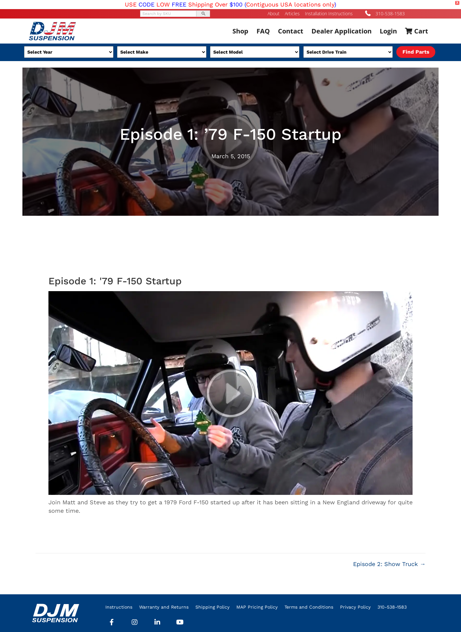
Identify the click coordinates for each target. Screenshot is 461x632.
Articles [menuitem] (292, 13)
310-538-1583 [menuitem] (392, 607)
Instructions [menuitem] (118, 607)
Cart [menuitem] (416, 31)
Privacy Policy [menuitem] (355, 607)
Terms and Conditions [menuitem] (308, 607)
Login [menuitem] (388, 31)
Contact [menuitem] (290, 31)
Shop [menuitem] (240, 31)
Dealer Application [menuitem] (341, 31)
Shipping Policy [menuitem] (212, 607)
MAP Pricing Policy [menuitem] (257, 607)
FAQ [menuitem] (263, 31)
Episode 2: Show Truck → (389, 564)
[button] (112, 622)
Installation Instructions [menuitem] (329, 13)
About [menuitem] (274, 13)
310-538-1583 (390, 13)
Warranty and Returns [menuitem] (164, 607)
